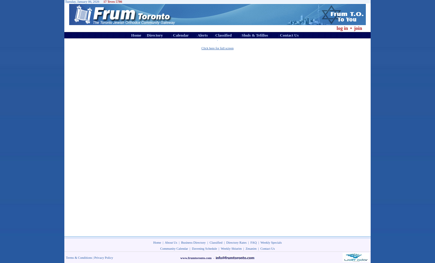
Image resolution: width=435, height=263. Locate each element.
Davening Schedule (204, 248)
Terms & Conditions (79, 257)
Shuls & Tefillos (255, 35)
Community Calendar (174, 248)
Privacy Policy (103, 257)
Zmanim (251, 248)
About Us (171, 242)
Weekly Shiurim (231, 248)
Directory (155, 35)
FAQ (253, 242)
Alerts (203, 35)
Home (136, 35)
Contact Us (289, 35)
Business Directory (193, 242)
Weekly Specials (271, 242)
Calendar (181, 35)
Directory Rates (236, 242)
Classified (223, 35)
